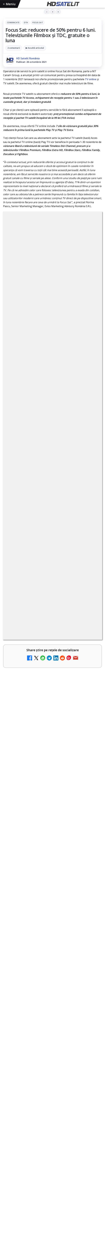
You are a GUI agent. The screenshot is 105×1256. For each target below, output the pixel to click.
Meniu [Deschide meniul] (9, 4)
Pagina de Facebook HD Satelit (52, 1078)
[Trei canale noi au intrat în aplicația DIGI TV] (91, 501)
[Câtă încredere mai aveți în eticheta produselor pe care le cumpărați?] (91, 658)
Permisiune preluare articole (52, 1185)
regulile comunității (54, 356)
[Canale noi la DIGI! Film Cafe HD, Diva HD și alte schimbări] (91, 450)
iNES (94, 1166)
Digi (7, 1166)
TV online (90, 79)
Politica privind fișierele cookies (52, 1196)
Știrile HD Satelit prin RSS (52, 1145)
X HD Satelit (52, 1126)
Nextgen (44, 1166)
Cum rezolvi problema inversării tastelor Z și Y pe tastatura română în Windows (47, 550)
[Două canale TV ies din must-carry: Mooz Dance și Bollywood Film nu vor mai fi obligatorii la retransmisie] (91, 526)
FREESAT (17, 1166)
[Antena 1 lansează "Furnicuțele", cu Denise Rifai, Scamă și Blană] (91, 581)
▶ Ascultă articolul (35, 47)
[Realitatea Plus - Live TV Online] (91, 684)
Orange (57, 1166)
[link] (52, 450)
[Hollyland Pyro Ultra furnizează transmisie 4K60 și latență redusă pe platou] (52, 824)
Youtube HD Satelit (52, 1106)
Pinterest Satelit (53, 1135)
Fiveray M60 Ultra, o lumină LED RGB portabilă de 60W (47, 724)
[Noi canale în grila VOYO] (91, 633)
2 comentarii (14, 47)
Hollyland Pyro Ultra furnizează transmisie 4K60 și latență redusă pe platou (49, 791)
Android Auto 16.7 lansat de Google (38, 469)
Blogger (78, 1211)
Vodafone (82, 1166)
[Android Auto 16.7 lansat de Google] (91, 476)
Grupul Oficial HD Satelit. (36, 365)
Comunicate (13, 22)
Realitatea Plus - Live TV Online (35, 678)
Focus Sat (37, 22)
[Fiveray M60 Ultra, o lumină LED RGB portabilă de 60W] (52, 755)
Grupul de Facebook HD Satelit (53, 1088)
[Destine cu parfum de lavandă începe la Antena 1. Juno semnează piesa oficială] (91, 607)
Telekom (69, 1166)
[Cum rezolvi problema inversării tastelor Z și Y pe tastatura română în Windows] (91, 555)
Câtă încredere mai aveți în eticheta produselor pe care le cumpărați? (46, 653)
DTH (26, 22)
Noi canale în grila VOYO (30, 627)
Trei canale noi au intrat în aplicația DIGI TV (44, 494)
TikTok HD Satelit (52, 1116)
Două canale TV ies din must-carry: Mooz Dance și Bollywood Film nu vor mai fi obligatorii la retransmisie (46, 523)
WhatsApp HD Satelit (52, 1097)
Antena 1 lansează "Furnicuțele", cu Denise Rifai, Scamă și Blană (47, 576)
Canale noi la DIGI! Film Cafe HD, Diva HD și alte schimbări (47, 444)
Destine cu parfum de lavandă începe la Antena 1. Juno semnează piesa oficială (46, 602)
